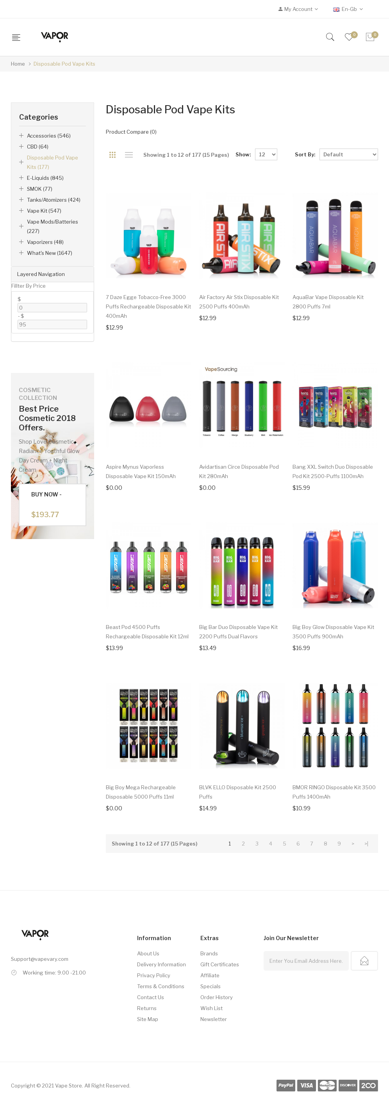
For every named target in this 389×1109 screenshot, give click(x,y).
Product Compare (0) (131, 132)
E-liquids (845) (45, 178)
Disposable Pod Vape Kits (64, 64)
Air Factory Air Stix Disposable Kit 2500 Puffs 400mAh (239, 302)
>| (366, 843)
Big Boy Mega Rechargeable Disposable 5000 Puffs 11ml (141, 792)
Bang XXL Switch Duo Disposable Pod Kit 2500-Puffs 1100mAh (333, 471)
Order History (216, 997)
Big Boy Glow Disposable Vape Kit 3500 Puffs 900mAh (333, 632)
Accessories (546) (49, 136)
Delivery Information (161, 964)
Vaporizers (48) (45, 242)
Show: (243, 154)
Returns (147, 1008)
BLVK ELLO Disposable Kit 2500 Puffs (237, 792)
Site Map (147, 1019)
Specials (210, 986)
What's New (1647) (49, 253)
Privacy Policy (153, 975)
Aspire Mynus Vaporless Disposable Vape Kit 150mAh (141, 471)
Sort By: (305, 154)
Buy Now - (46, 505)
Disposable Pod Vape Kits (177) (52, 162)
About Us (148, 953)
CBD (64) (37, 146)
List (129, 155)
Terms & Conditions (160, 986)
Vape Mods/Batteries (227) (52, 226)
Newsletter (213, 1019)
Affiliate (209, 975)
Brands (209, 953)
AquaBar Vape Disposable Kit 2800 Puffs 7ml (328, 302)
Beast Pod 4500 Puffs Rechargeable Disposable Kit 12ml (147, 632)
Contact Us (150, 997)
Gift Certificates (219, 964)
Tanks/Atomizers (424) (53, 200)
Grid (113, 155)
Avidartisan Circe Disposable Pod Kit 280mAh (239, 471)
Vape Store (68, 1085)
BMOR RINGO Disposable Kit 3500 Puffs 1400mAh (334, 792)
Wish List (211, 1008)
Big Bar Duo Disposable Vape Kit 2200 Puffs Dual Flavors (238, 632)
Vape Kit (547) (44, 211)
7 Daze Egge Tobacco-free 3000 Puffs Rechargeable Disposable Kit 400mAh (148, 306)
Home (18, 64)
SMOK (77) (39, 189)
